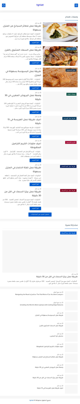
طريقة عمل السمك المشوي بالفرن (23, 50)
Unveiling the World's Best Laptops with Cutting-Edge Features (41, 305)
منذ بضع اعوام (57, 292)
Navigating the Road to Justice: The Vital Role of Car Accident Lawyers (39, 294)
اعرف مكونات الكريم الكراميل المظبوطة (49, 346)
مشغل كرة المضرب (56, 336)
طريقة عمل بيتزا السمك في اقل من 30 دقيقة (57, 277)
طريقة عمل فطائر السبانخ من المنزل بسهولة (47, 357)
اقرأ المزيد (35, 43)
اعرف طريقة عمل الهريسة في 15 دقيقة (50, 388)
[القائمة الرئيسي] (76, 5)
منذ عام (37, 23)
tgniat (40, 5)
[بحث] (3, 5)
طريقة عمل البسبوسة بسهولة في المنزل (49, 315)
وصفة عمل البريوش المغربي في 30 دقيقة (49, 367)
